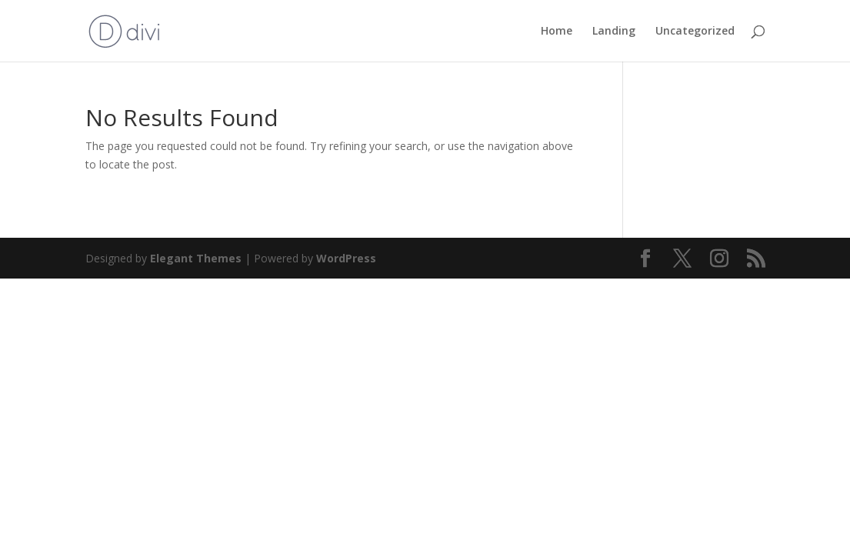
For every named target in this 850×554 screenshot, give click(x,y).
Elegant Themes (196, 258)
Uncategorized (695, 31)
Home (556, 31)
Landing (613, 31)
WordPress (346, 258)
